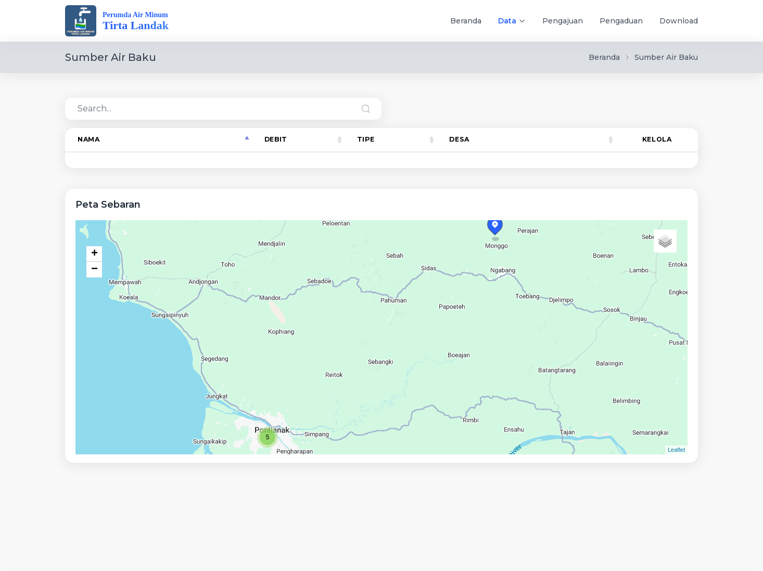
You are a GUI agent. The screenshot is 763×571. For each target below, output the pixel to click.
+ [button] (94, 254)
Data (507, 21)
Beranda (465, 21)
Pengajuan (562, 21)
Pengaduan (621, 21)
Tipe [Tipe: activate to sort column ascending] (366, 139)
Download (678, 21)
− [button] (94, 269)
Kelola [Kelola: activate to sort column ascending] (657, 139)
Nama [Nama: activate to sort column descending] (88, 139)
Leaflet (676, 450)
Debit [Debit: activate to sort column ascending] (275, 139)
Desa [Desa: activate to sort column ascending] (459, 139)
